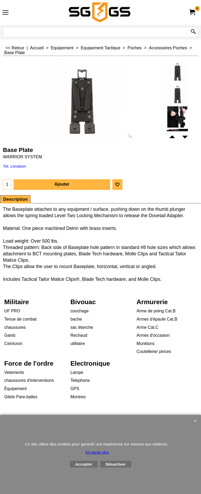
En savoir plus (97, 452)
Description (15, 199)
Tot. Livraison (14, 166)
